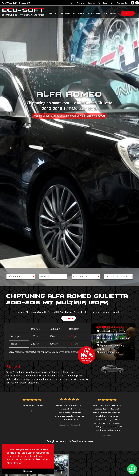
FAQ (98, 2)
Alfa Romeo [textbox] (14, 276)
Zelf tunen (101, 13)
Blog (112, 2)
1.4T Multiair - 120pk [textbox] (116, 276)
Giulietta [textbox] (44, 276)
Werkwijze (81, 2)
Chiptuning (64, 13)
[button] (10, 143)
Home (72, 2)
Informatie (113, 13)
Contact (128, 13)
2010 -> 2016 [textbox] (80, 276)
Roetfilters (78, 13)
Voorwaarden (122, 2)
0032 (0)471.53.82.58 (16, 2)
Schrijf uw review (56, 441)
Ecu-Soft (53, 13)
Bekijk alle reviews (81, 441)
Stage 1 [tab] (68, 318)
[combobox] (20, 276)
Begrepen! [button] (28, 471)
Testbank (89, 13)
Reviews (91, 2)
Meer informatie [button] (14, 463)
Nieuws (105, 2)
